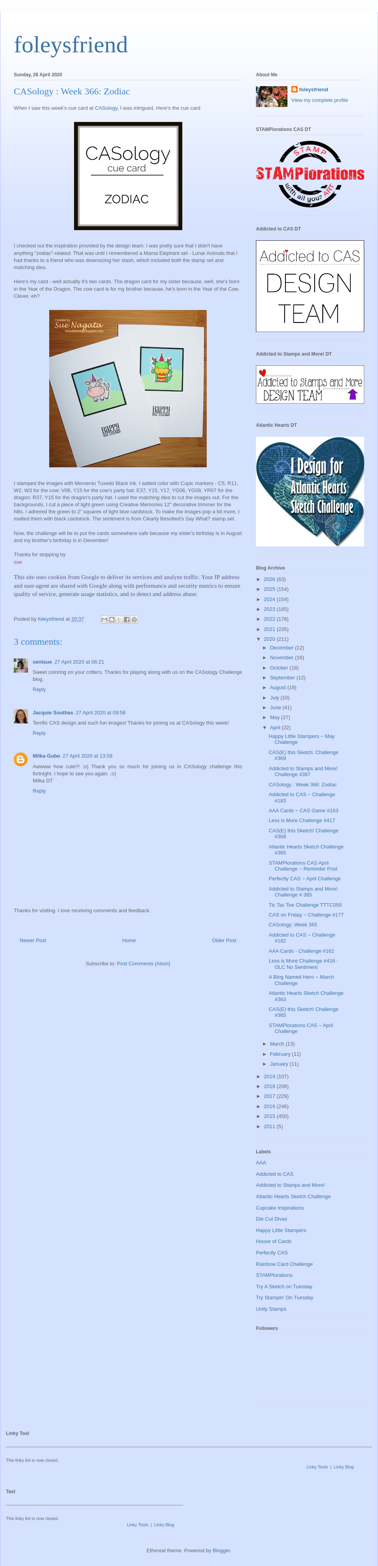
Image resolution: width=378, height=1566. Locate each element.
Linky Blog (344, 1467)
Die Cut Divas (271, 1219)
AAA (261, 1163)
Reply (39, 689)
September (283, 678)
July (275, 698)
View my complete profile (319, 100)
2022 (270, 619)
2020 (270, 639)
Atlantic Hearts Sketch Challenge (293, 1196)
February (281, 1054)
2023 (270, 609)
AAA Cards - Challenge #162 (301, 951)
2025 (270, 589)
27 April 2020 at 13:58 (88, 756)
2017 (270, 1096)
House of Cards (273, 1241)
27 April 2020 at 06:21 (79, 662)
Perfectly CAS (272, 1253)
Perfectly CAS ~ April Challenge (305, 879)
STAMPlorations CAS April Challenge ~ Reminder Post (303, 866)
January (280, 1064)
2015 (270, 1116)
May (275, 717)
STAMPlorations (274, 1275)
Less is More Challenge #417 (302, 820)
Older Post (224, 940)
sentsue (42, 662)
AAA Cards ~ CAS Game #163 (303, 810)
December (282, 648)
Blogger (221, 1550)
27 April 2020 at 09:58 (101, 713)
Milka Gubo (46, 756)
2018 (270, 1086)
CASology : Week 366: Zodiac (303, 785)
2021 (270, 629)
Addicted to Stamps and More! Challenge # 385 (303, 892)
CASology (106, 108)
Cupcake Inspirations (280, 1208)
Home (129, 940)
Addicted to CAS (274, 1174)
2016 (270, 1106)
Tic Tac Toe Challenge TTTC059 (305, 905)
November (282, 657)
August (278, 687)
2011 (270, 1126)
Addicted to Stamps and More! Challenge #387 (303, 771)
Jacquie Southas (53, 713)
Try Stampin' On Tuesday (284, 1297)
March (278, 1044)
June (276, 707)
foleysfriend (71, 44)
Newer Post (33, 940)
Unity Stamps (271, 1309)
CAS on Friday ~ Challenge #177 (306, 915)
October (280, 668)
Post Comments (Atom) (143, 964)
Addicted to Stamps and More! (290, 1185)
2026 (270, 579)
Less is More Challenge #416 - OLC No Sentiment (303, 964)
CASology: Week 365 (293, 925)
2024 (270, 599)
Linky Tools (317, 1467)
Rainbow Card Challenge (284, 1264)
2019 (270, 1076)
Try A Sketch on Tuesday (284, 1286)
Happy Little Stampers (281, 1230)
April (276, 727)
